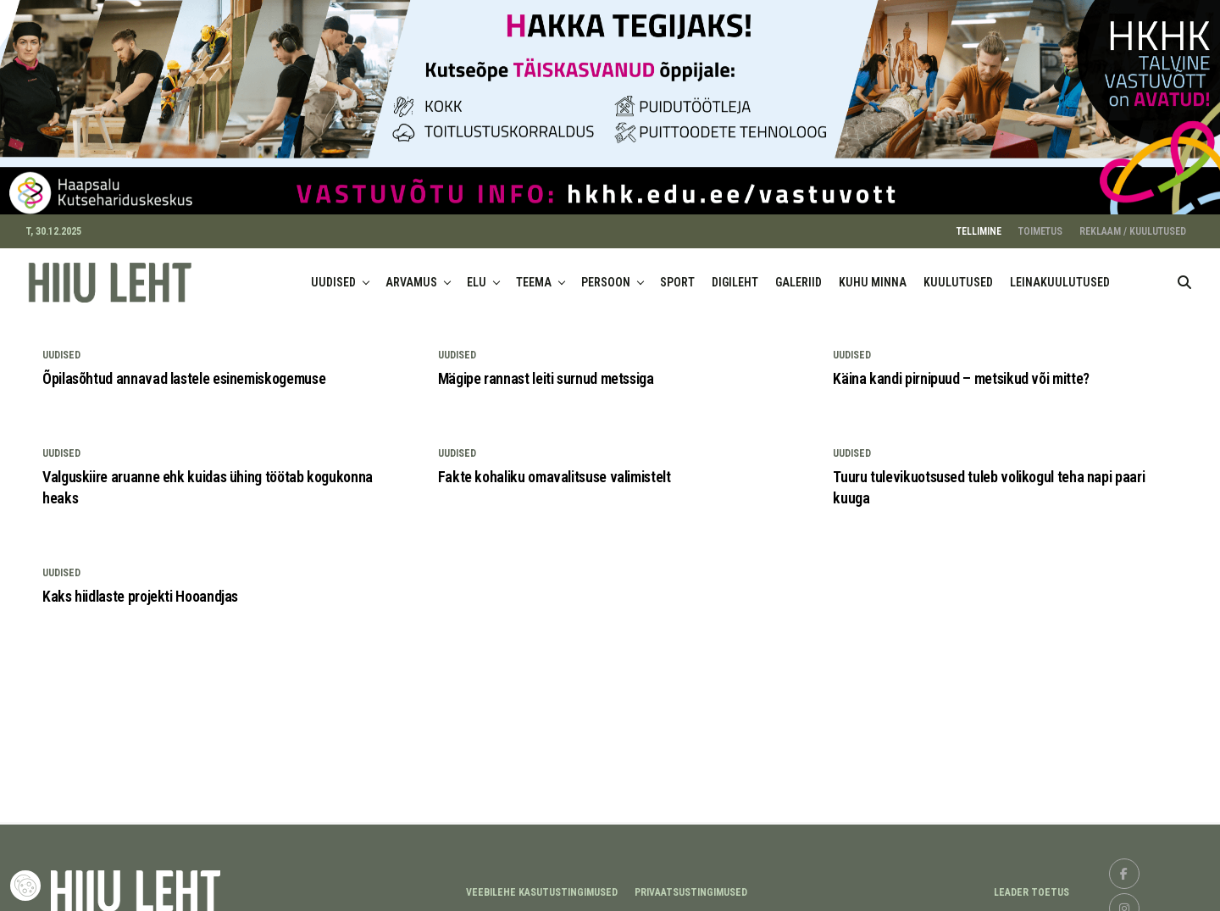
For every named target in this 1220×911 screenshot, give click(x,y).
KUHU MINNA (873, 275)
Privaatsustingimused (691, 885)
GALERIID (798, 275)
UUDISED (333, 275)
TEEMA (534, 275)
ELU (476, 275)
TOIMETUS (1040, 225)
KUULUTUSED (958, 275)
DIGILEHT (735, 275)
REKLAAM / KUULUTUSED (1132, 225)
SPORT (677, 275)
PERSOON (605, 275)
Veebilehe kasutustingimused (542, 885)
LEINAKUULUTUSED (1060, 275)
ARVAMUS (411, 275)
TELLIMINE (979, 225)
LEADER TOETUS (1031, 885)
